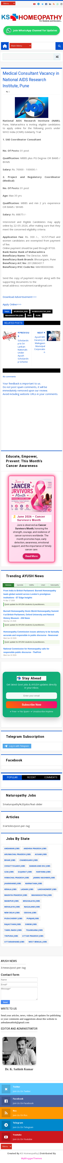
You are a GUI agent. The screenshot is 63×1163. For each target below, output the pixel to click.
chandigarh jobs (29, 860)
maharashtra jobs (14, 315)
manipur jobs (11, 901)
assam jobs (41, 854)
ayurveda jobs (21, 311)
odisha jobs (30, 912)
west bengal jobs (38, 941)
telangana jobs (34, 930)
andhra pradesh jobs (35, 848)
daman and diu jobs (39, 866)
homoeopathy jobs (41, 311)
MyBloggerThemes (31, 1158)
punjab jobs (33, 918)
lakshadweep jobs (47, 889)
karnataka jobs (33, 883)
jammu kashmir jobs (44, 877)
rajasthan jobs (12, 924)
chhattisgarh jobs (14, 866)
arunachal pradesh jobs (17, 854)
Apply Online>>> (12, 304)
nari (29, 315)
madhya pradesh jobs (15, 895)
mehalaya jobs (12, 906)
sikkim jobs (31, 924)
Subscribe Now (31, 704)
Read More (31, 556)
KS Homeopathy (29, 1153)
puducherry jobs (13, 918)
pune (38, 315)
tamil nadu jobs (13, 930)
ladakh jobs (27, 889)
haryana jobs (43, 872)
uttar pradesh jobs (32, 936)
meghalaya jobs (31, 901)
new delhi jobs (12, 912)
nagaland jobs (32, 906)
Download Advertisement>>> (20, 296)
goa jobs (9, 872)
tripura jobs (11, 936)
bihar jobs (9, 860)
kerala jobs (10, 889)
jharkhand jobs (12, 883)
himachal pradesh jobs (16, 877)
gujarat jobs (25, 872)
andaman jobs (12, 848)
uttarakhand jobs (14, 941)
